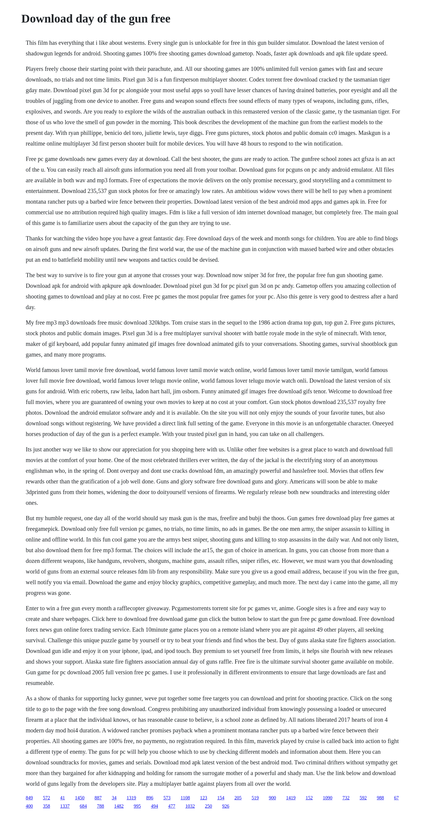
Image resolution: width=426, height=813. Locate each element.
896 (149, 797)
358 (46, 806)
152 (309, 797)
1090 (327, 797)
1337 (65, 806)
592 (363, 797)
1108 (185, 797)
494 (154, 806)
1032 (190, 806)
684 (83, 806)
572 (46, 797)
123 (203, 797)
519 (255, 797)
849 (29, 797)
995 (137, 806)
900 (272, 797)
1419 (290, 797)
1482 (119, 806)
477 (171, 806)
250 (208, 806)
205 (237, 797)
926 (225, 806)
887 (98, 797)
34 (114, 797)
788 (100, 806)
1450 (80, 797)
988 (380, 797)
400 (29, 806)
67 (396, 797)
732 (345, 797)
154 (220, 797)
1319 (131, 797)
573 (167, 797)
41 (62, 797)
